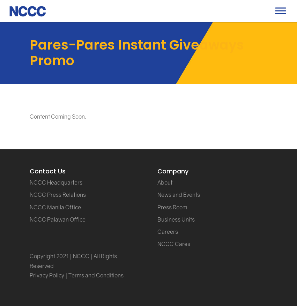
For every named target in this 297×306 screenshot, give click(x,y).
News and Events (178, 194)
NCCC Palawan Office (58, 219)
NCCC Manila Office (55, 207)
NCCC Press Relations (58, 194)
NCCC (81, 256)
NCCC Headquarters (56, 182)
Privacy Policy (47, 275)
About (164, 182)
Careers (167, 231)
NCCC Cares (173, 243)
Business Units (176, 219)
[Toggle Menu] (280, 10)
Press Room (172, 207)
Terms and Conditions (96, 275)
